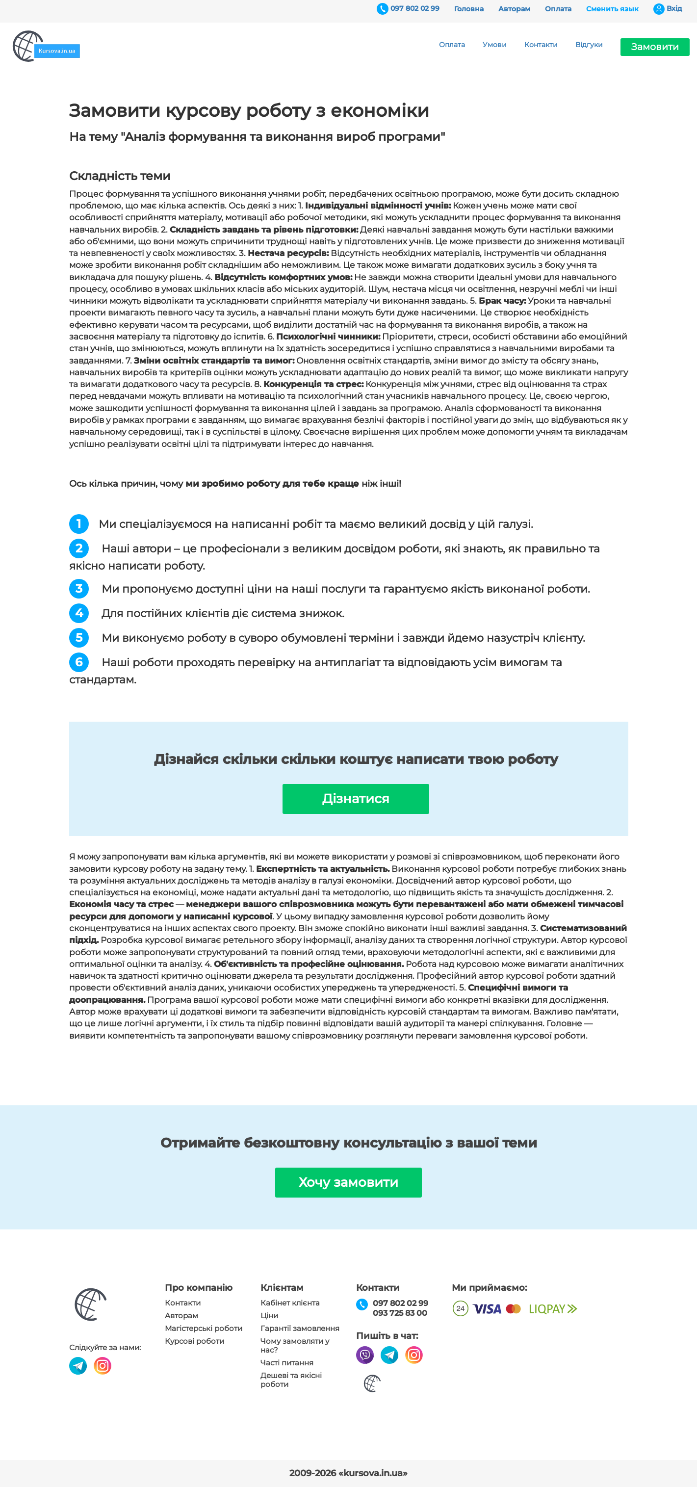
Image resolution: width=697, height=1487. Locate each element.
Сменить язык (612, 8)
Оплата (558, 8)
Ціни (269, 1315)
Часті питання (286, 1362)
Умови (495, 44)
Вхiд (674, 8)
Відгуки (589, 44)
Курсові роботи (194, 1341)
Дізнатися (355, 799)
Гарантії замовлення (299, 1328)
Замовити (655, 46)
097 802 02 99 (414, 8)
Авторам (514, 8)
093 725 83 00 (400, 1313)
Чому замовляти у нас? (294, 1346)
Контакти (541, 44)
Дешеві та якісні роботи (291, 1380)
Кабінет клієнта (290, 1303)
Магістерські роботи (203, 1328)
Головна (469, 8)
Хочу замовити (348, 1182)
